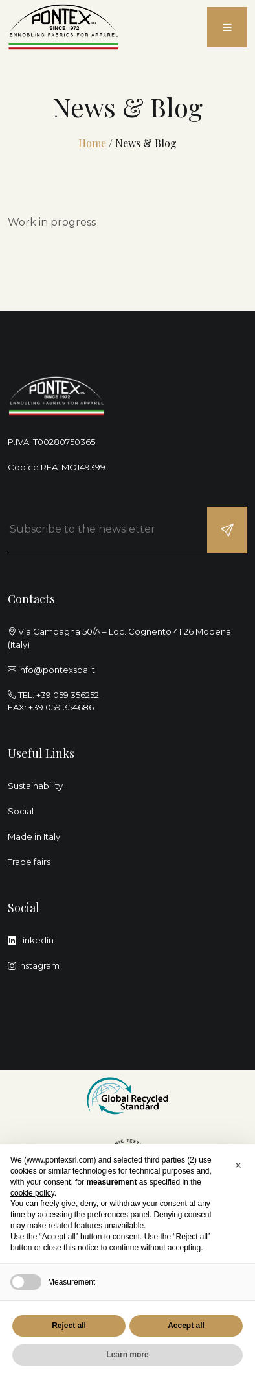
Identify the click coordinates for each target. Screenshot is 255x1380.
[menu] (227, 27)
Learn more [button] (127, 1354)
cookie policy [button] (32, 1193)
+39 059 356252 (67, 695)
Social (21, 811)
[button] (238, 1165)
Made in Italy (34, 836)
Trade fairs (29, 861)
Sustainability (35, 786)
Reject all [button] (69, 1325)
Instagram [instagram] (34, 965)
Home (92, 143)
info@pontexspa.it (56, 669)
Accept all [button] (186, 1325)
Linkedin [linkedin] (31, 940)
